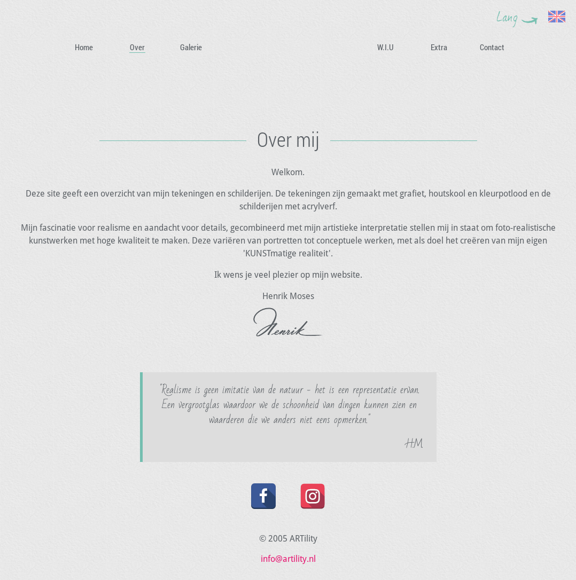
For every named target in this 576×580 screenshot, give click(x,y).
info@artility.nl (288, 559)
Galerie (191, 47)
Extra (439, 47)
